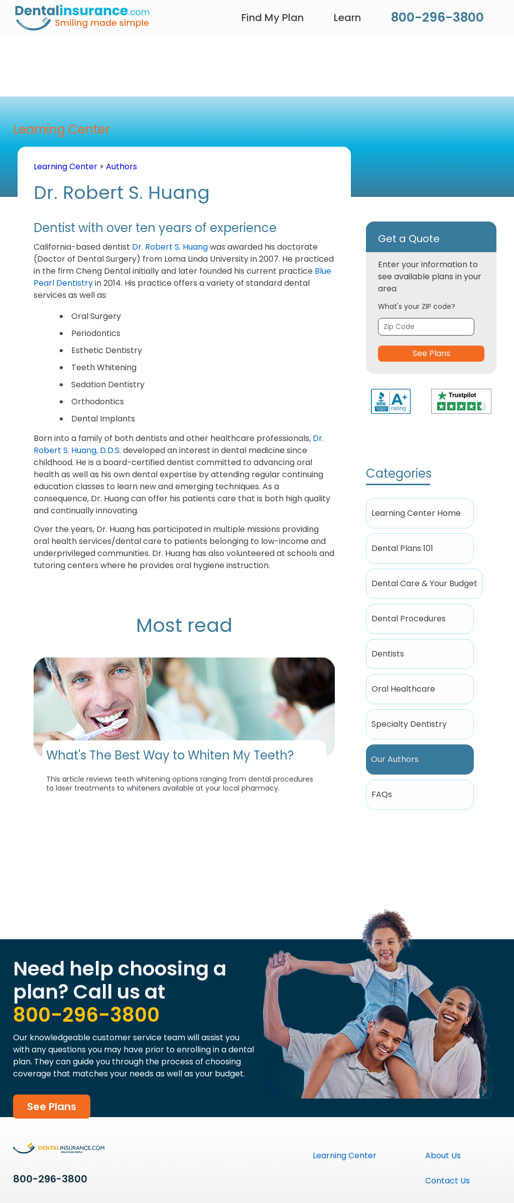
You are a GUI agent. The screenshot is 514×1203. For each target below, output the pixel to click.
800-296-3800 (437, 17)
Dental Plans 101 (402, 548)
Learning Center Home (416, 513)
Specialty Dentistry (409, 724)
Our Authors (395, 759)
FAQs (381, 794)
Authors (121, 166)
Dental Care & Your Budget (424, 583)
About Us (443, 1155)
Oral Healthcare (403, 689)
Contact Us (447, 1180)
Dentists (387, 654)
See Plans (431, 353)
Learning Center (65, 166)
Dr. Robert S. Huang (170, 247)
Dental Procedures (408, 618)
